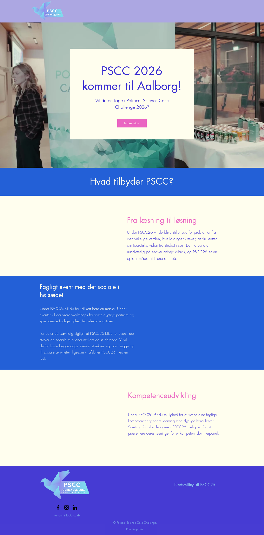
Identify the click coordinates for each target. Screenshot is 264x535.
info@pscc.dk (72, 515)
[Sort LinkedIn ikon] (75, 507)
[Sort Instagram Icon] (66, 507)
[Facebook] (58, 507)
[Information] (132, 123)
